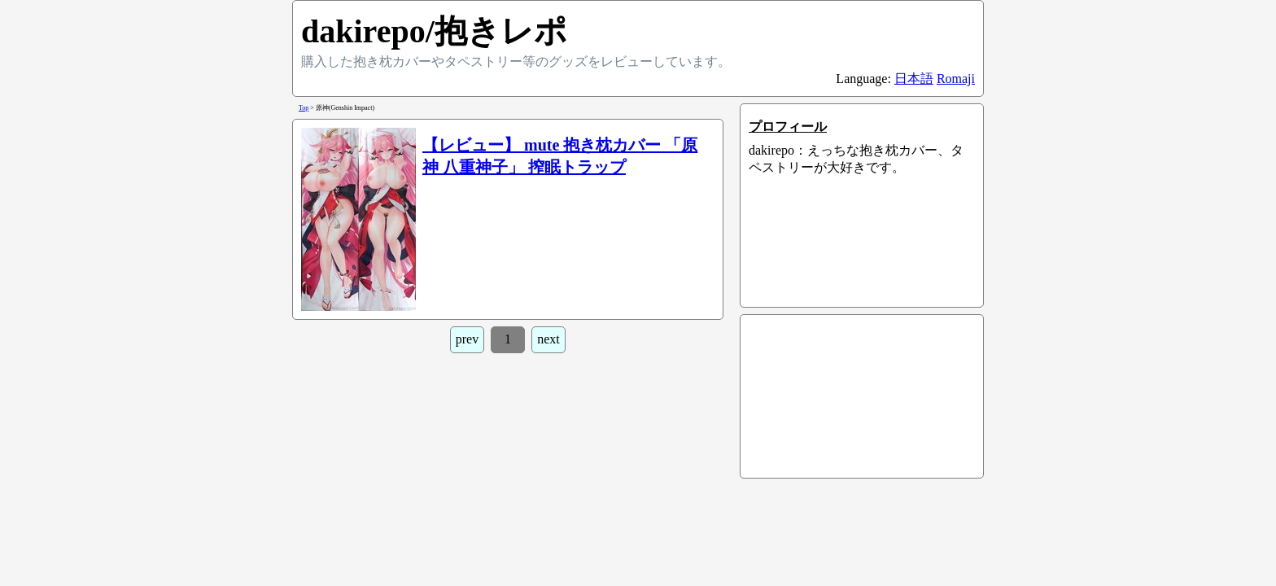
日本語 (913, 78)
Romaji (956, 78)
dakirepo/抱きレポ (434, 31)
